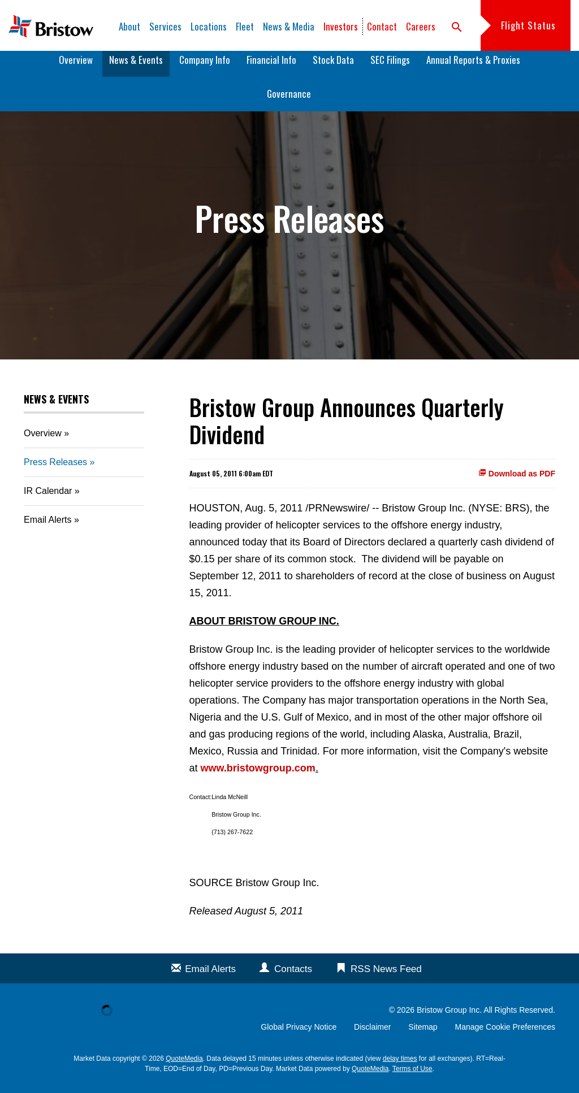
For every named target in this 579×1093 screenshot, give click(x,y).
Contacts (293, 976)
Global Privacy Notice (298, 1035)
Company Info (204, 67)
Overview (76, 67)
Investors (340, 26)
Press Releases (55, 470)
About (129, 26)
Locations (209, 26)
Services (165, 26)
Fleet (245, 26)
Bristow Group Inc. (449, 1017)
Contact (382, 26)
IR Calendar (48, 499)
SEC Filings (390, 67)
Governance (289, 101)
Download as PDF (516, 481)
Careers (420, 26)
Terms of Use (412, 1077)
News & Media (288, 26)
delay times (400, 1066)
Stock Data (333, 67)
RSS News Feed (386, 976)
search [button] (457, 27)
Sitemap (422, 1035)
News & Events (136, 67)
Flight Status (528, 25)
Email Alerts (47, 527)
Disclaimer (372, 1035)
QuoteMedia (184, 1066)
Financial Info (271, 67)
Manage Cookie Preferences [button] (505, 1035)
